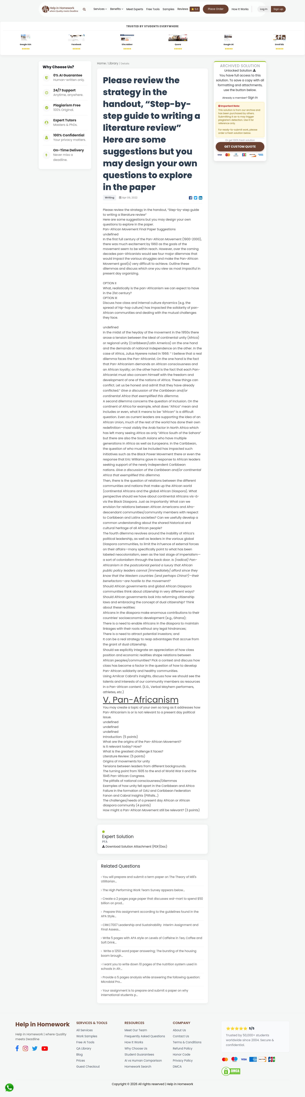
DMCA (177, 1078)
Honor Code (182, 1065)
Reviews (191, 9)
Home (101, 64)
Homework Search (138, 1078)
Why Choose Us (136, 1058)
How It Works (242, 9)
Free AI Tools (85, 1052)
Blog (79, 1065)
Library (114, 64)
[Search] (87, 9)
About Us (179, 1039)
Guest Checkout (88, 1078)
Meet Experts (137, 9)
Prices (80, 1071)
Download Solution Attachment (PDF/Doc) (136, 847)
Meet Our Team (136, 1039)
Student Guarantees (139, 1065)
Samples (171, 9)
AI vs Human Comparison (143, 1071)
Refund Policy (183, 1058)
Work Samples (87, 1045)
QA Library (84, 1058)
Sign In (253, 98)
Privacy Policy (183, 1071)
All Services (84, 1039)
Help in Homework (42, 1033)
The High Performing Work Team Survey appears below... (145, 892)
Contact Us (181, 1045)
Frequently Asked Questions (145, 1045)
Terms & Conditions (187, 1052)
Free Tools (155, 9)
